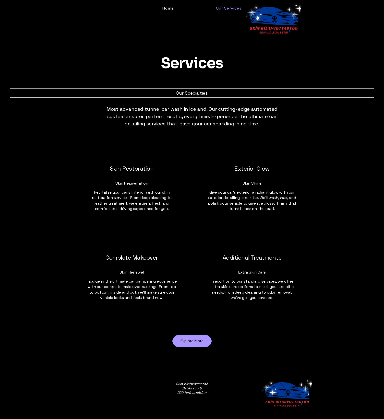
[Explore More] (192, 341)
